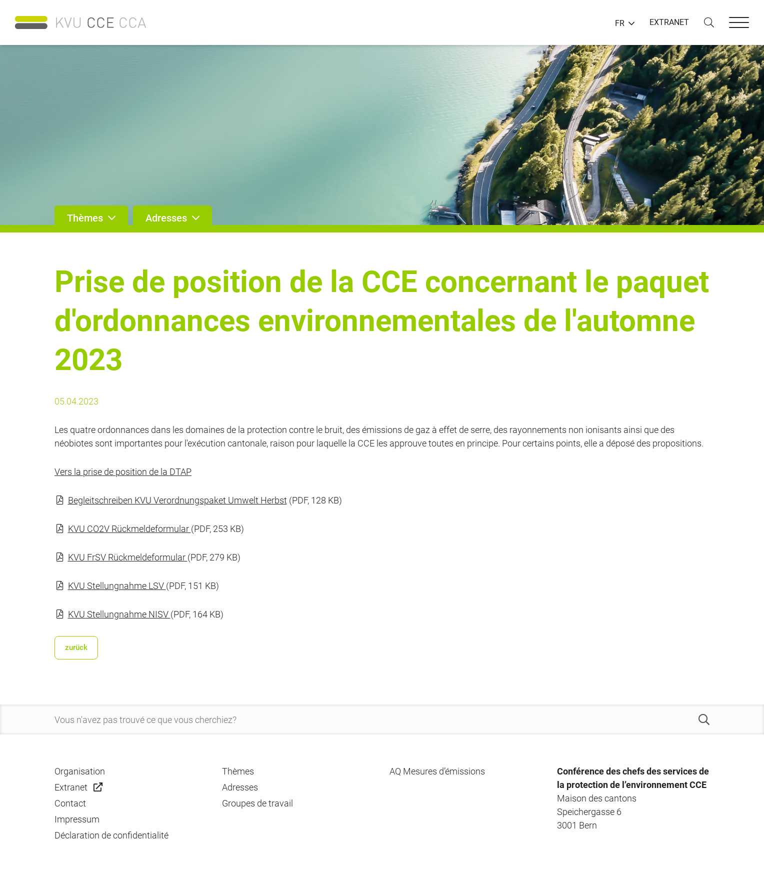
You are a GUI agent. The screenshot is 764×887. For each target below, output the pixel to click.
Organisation (79, 771)
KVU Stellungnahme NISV (119, 614)
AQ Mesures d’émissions (437, 771)
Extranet (71, 787)
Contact (70, 803)
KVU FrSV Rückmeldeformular (128, 557)
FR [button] (619, 24)
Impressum (77, 819)
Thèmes (238, 771)
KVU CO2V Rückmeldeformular (129, 529)
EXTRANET (669, 22)
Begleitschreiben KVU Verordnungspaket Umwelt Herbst (177, 500)
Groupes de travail (257, 803)
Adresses (240, 787)
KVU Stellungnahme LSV (117, 585)
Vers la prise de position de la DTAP (123, 471)
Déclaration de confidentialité (111, 835)
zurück (76, 647)
